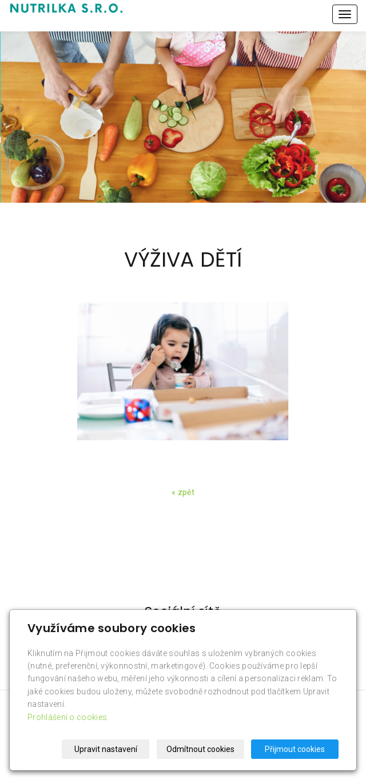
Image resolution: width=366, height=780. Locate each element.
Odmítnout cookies (200, 749)
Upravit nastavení (105, 749)
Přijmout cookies (295, 749)
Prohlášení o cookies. (68, 717)
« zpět (183, 492)
